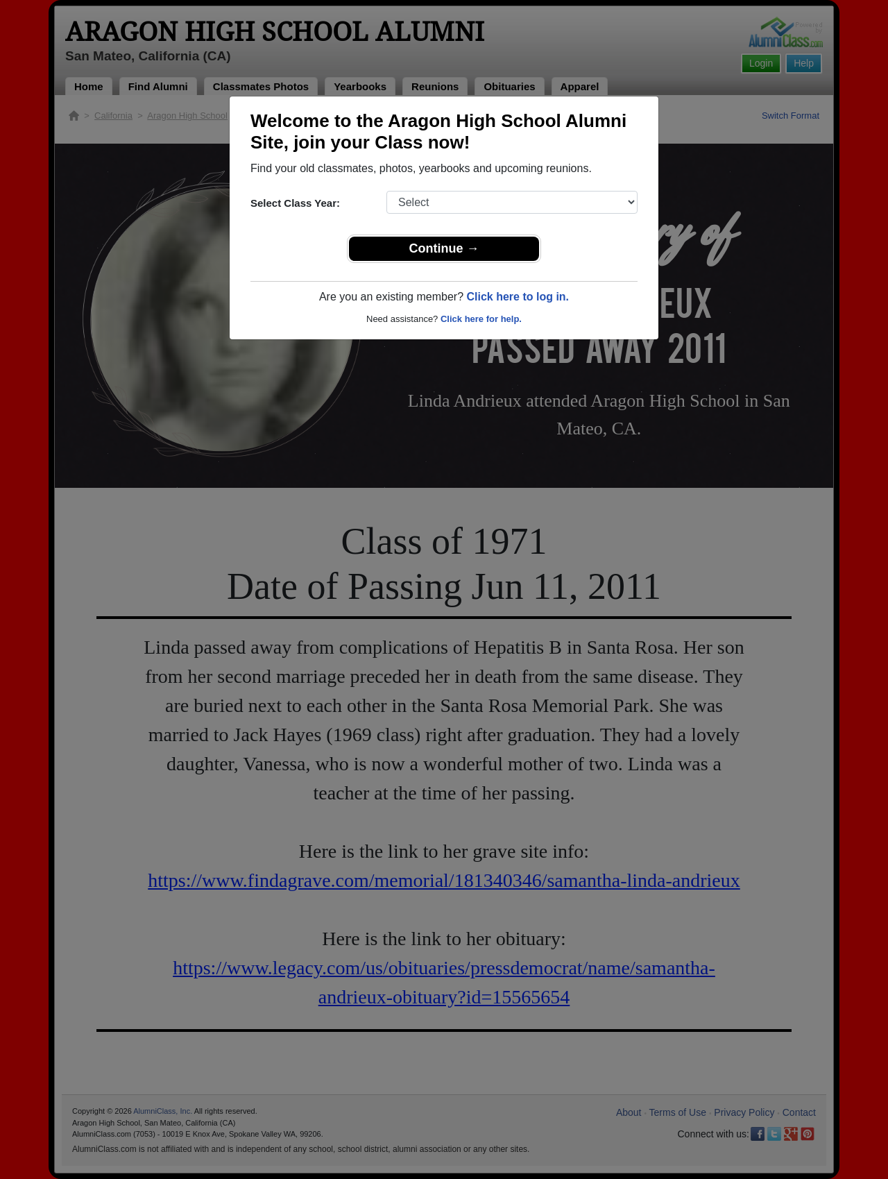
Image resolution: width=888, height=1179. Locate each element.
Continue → (444, 248)
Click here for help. (481, 319)
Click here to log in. (517, 297)
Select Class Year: (295, 203)
